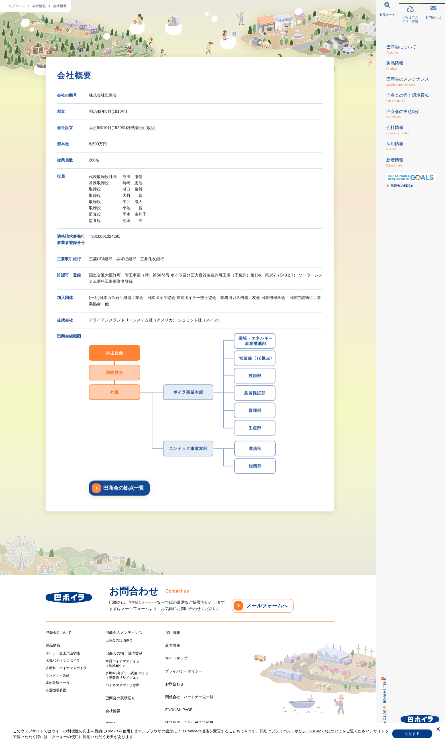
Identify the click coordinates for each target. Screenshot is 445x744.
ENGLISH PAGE (381, 690)
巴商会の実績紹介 (120, 698)
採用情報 (172, 632)
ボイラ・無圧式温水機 (63, 653)
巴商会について (59, 632)
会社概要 (60, 6)
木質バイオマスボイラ (63, 661)
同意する (412, 733)
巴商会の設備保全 (119, 640)
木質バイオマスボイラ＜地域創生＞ (122, 663)
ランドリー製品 (58, 675)
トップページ (15, 6)
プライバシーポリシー (183, 671)
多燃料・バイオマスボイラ (66, 668)
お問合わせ (174, 684)
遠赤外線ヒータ (58, 683)
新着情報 (172, 645)
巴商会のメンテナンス (123, 632)
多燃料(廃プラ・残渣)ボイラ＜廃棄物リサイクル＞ (127, 675)
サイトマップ (176, 658)
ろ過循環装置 (56, 690)
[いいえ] (438, 730)
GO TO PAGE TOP (381, 724)
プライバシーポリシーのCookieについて (307, 731)
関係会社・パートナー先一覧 (189, 697)
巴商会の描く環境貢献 (123, 653)
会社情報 (39, 6)
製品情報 (53, 645)
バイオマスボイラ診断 (122, 685)
